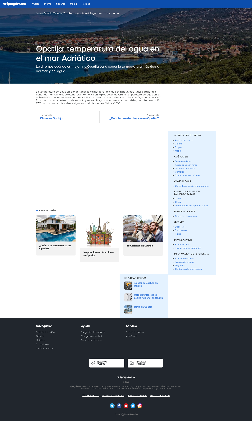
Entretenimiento (183, 161)
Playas (178, 147)
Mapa (178, 151)
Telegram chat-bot (91, 336)
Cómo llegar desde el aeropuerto (192, 186)
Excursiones (181, 230)
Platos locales (182, 244)
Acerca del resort (184, 140)
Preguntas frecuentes (93, 332)
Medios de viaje (44, 348)
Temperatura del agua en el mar (191, 206)
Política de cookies (137, 395)
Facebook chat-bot (91, 340)
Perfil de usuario (135, 332)
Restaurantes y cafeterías (188, 248)
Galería (178, 144)
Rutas (178, 234)
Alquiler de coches (184, 258)
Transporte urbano (184, 262)
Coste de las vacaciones (187, 175)
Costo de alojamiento (186, 216)
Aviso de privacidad (160, 395)
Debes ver (180, 227)
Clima (178, 198)
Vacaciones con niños (186, 165)
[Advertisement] (99, 168)
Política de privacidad (113, 395)
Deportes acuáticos (185, 168)
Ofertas (40, 336)
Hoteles (40, 340)
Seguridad (180, 265)
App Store (131, 336)
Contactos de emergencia (188, 269)
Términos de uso (90, 395)
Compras (179, 172)
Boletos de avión (45, 332)
